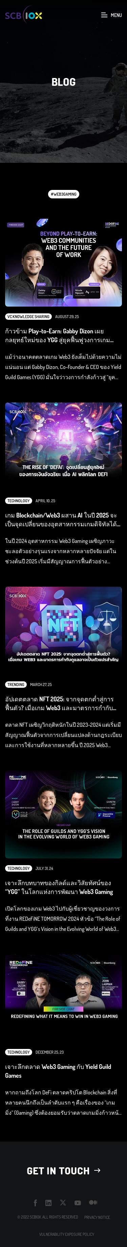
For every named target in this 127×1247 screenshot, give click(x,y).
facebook (35, 1203)
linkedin (48, 1203)
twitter (63, 1203)
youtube (78, 1203)
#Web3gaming (64, 194)
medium (93, 1203)
